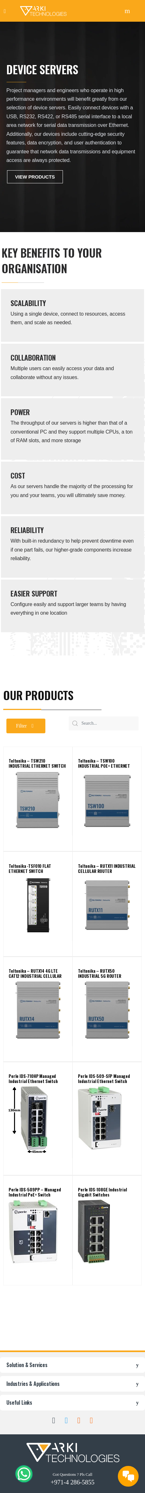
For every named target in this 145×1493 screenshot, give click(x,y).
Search (128, 10)
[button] (25, 726)
